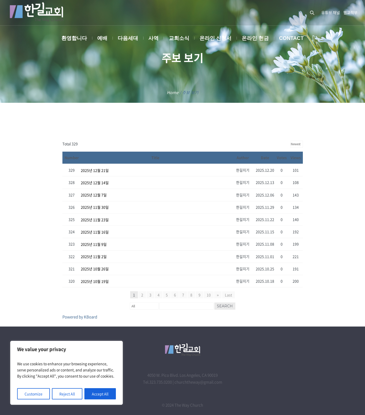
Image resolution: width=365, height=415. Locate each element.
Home (173, 92)
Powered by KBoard (79, 317)
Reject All (67, 393)
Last (228, 294)
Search (225, 306)
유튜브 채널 (330, 12)
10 (209, 294)
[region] (66, 373)
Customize (33, 393)
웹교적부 (350, 12)
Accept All (100, 393)
